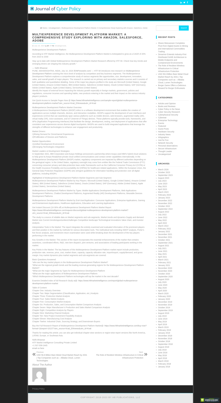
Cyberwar (162, 117)
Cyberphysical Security (168, 115)
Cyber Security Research (169, 112)
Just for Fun (163, 140)
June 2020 (162, 285)
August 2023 (163, 178)
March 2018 (163, 361)
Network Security (165, 143)
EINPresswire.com (82, 71)
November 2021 (165, 237)
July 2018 (162, 350)
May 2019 (162, 321)
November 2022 (165, 203)
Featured (162, 126)
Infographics (163, 137)
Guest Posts (163, 129)
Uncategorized (60, 46)
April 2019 (162, 324)
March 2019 (163, 327)
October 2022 (164, 206)
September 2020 (165, 276)
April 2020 (162, 291)
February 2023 (164, 195)
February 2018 (164, 364)
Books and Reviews (166, 106)
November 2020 (165, 271)
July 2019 (162, 316)
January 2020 (164, 299)
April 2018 (162, 358)
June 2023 (162, 183)
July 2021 (162, 248)
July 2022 (162, 214)
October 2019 (164, 307)
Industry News (164, 134)
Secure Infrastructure (167, 148)
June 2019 (162, 319)
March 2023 (163, 192)
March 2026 (163, 169)
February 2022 (164, 229)
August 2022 (163, 212)
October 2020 (164, 274)
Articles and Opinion (167, 103)
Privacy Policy (38, 389)
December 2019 (165, 302)
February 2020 (164, 296)
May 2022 (162, 220)
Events (161, 123)
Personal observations (168, 146)
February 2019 (164, 330)
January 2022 (164, 231)
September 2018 (165, 344)
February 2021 (164, 262)
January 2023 (164, 198)
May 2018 (162, 355)
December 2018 (165, 336)
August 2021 (163, 245)
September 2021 (165, 243)
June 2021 (162, 251)
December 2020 (165, 268)
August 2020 (163, 279)
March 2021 (163, 260)
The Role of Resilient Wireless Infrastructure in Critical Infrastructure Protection (117, 355)
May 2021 (162, 254)
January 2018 (164, 367)
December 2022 (165, 200)
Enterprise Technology (168, 120)
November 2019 (165, 305)
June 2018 (162, 352)
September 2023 (165, 175)
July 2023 (162, 181)
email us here (38, 348)
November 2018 (165, 338)
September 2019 (165, 310)
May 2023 (162, 186)
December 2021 (165, 234)
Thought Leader (165, 151)
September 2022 (165, 209)
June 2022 (162, 217)
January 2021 (164, 265)
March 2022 (163, 226)
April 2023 (162, 189)
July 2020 (162, 282)
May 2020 (162, 288)
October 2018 (164, 341)
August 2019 (163, 313)
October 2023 (164, 172)
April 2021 (162, 257)
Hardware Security (166, 132)
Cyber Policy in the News (169, 109)
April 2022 (162, 223)
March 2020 (163, 293)
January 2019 (164, 333)
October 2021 (164, 240)
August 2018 (163, 347)
